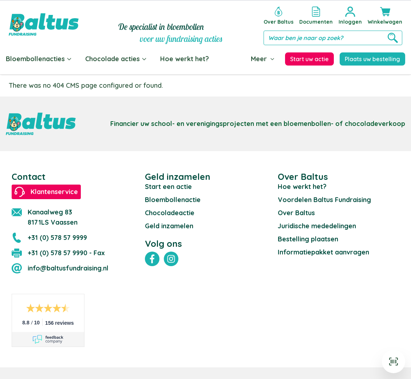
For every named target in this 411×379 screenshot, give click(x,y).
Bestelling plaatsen (308, 239)
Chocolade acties (116, 59)
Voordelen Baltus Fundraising (324, 200)
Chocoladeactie (169, 213)
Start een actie (168, 186)
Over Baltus (296, 213)
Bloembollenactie (173, 200)
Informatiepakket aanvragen (323, 252)
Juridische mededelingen (317, 226)
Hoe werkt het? (184, 59)
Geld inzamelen (169, 226)
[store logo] (44, 24)
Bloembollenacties (39, 59)
